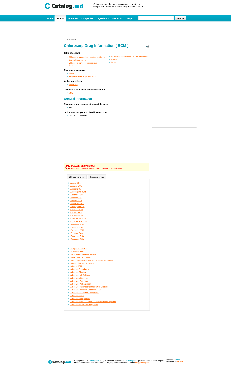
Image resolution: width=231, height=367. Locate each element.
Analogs (114, 59)
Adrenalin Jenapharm (79, 269)
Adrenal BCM (76, 266)
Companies (87, 18)
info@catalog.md (141, 363)
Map (129, 18)
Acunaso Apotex (77, 251)
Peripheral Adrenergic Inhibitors (82, 76)
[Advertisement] (115, 30)
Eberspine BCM (77, 230)
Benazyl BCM (76, 201)
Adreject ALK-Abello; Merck (82, 263)
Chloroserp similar (97, 177)
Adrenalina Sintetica (79, 278)
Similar (114, 62)
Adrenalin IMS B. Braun (80, 275)
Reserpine (73, 84)
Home (50, 18)
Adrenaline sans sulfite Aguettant (84, 304)
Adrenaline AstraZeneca (80, 284)
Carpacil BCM (76, 212)
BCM (71, 93)
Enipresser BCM (77, 236)
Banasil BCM (75, 198)
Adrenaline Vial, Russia (80, 299)
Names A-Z (118, 18)
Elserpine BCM (76, 233)
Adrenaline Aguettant (79, 281)
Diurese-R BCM (77, 224)
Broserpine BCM (77, 206)
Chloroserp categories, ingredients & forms (87, 57)
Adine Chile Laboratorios (80, 257)
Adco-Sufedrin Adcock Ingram (83, 254)
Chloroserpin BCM (78, 218)
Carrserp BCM (76, 215)
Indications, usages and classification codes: (130, 56)
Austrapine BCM (77, 195)
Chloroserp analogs (76, 177)
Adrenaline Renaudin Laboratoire (84, 293)
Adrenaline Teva (77, 296)
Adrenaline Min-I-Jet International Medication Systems (93, 301)
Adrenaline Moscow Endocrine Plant (85, 290)
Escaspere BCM (77, 239)
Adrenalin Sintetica (78, 272)
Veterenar (73, 18)
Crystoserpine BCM (78, 221)
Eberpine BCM (76, 227)
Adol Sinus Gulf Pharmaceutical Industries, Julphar (92, 260)
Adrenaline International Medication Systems (89, 287)
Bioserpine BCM (77, 204)
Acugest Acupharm (78, 248)
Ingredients (103, 18)
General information (77, 60)
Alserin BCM (75, 183)
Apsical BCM (75, 189)
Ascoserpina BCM (78, 192)
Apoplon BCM (76, 186)
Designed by (173, 360)
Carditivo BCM (76, 209)
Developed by (174, 362)
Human (60, 18)
